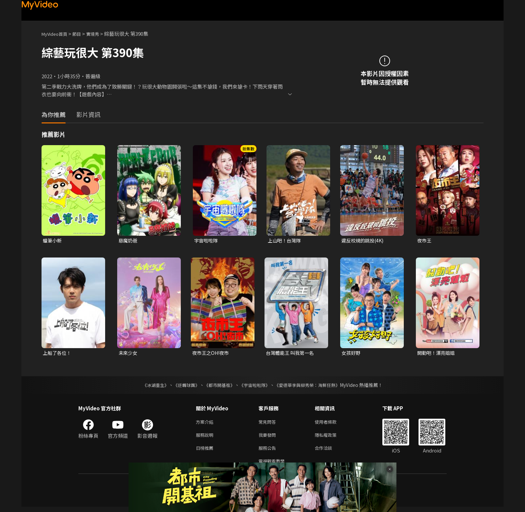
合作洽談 (329, 451)
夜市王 (424, 240)
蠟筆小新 (53, 240)
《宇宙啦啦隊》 (255, 386)
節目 (82, 33)
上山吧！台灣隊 (285, 240)
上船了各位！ (58, 353)
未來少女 (129, 353)
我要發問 (268, 437)
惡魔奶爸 (129, 240)
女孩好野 (352, 353)
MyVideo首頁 (57, 33)
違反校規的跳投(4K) (364, 240)
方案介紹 (206, 423)
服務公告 (268, 451)
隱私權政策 (331, 437)
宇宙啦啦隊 (206, 240)
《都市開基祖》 (217, 386)
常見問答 (268, 423)
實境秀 (99, 33)
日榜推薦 (206, 451)
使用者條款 (331, 423)
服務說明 (206, 437)
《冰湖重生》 (150, 386)
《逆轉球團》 (182, 386)
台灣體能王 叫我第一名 (291, 353)
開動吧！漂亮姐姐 (437, 353)
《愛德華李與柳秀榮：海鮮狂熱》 (311, 386)
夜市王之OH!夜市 (212, 353)
